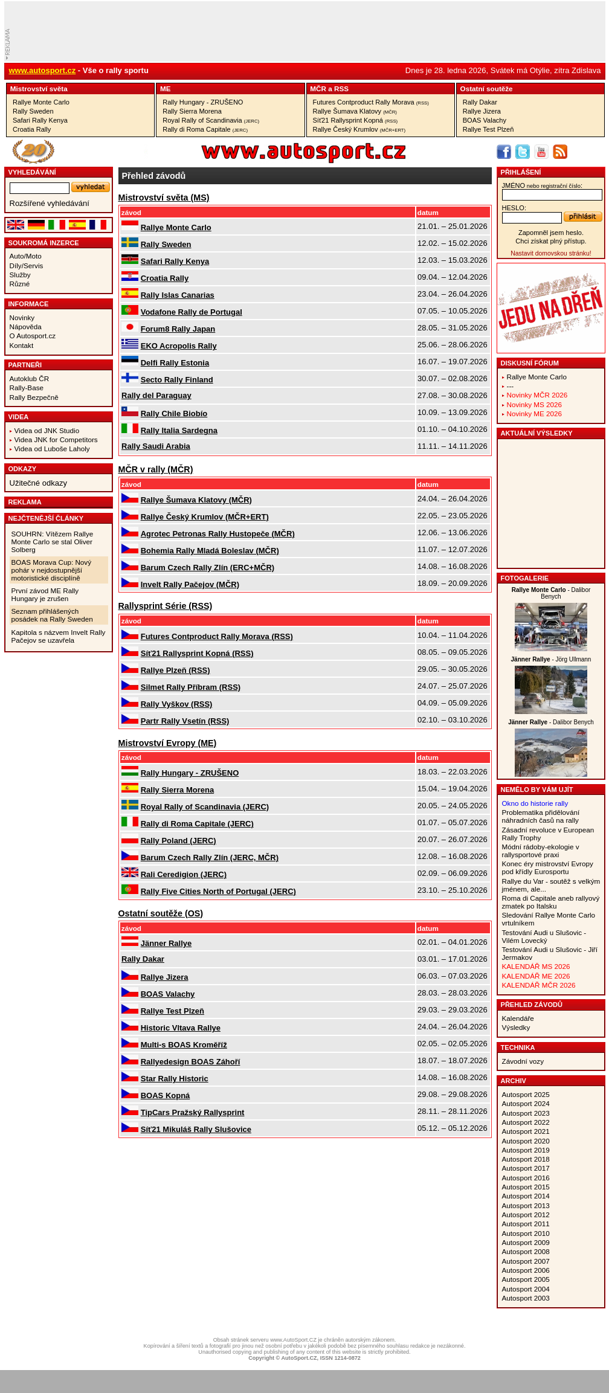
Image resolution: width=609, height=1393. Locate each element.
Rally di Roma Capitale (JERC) (197, 823)
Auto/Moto (26, 256)
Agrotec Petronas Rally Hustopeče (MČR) (218, 533)
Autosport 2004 (526, 1289)
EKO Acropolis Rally (179, 345)
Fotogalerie (525, 578)
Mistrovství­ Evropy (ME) (167, 743)
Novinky (22, 317)
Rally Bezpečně (34, 397)
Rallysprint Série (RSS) (165, 606)
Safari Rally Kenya (40, 120)
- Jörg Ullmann (551, 659)
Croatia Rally (32, 129)
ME (165, 88)
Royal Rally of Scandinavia (211, 120)
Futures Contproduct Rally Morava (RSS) (217, 636)
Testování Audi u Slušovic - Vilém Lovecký (544, 936)
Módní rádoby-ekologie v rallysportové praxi (540, 850)
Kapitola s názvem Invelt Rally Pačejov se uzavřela (58, 636)
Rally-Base (27, 387)
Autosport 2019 (526, 1150)
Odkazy (22, 468)
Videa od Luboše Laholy (52, 448)
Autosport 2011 (526, 1223)
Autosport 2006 (526, 1270)
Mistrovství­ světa (39, 88)
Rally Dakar (480, 102)
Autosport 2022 (526, 1122)
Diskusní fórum (530, 363)
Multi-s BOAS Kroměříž (184, 1044)
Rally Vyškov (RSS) (177, 704)
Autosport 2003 (526, 1298)
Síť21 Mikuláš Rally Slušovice (196, 1129)
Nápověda (26, 326)
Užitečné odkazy (38, 482)
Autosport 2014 (526, 1196)
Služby (20, 274)
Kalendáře (518, 1018)
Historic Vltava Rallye (181, 1027)
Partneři (25, 364)
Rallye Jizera (482, 111)
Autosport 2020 (526, 1141)
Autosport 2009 (526, 1242)
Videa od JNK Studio (47, 430)
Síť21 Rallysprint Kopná (355, 120)
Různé (20, 284)
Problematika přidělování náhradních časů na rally (541, 816)
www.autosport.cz (42, 70)
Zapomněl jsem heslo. (551, 232)
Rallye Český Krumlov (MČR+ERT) (205, 516)
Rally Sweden (33, 111)
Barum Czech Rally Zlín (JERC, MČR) (210, 857)
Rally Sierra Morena (192, 111)
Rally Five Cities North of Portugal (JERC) (218, 891)
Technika (518, 1047)
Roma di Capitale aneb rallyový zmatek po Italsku (551, 902)
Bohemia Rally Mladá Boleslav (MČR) (210, 550)
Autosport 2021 (526, 1131)
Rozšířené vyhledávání (49, 203)
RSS (341, 88)
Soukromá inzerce (43, 242)
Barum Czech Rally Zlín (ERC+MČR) (207, 567)
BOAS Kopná (165, 1095)
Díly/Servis (27, 265)
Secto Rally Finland (177, 379)
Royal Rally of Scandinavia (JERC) (205, 806)
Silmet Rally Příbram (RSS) (190, 687)
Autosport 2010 (526, 1233)
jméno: (542, 185)
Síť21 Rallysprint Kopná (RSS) (197, 653)
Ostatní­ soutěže (486, 88)
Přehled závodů (532, 1004)
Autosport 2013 (526, 1205)
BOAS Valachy (484, 120)
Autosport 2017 (526, 1168)
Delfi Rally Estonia (175, 362)
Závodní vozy (523, 1061)
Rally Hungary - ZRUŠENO (203, 102)
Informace (28, 303)
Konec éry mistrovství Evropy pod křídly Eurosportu (547, 867)
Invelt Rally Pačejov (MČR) (190, 584)
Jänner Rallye (166, 943)
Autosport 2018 (526, 1159)
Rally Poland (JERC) (178, 840)
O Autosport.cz (33, 335)
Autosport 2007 (526, 1261)
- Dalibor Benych (551, 593)
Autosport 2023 (526, 1113)
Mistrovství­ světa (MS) (164, 197)
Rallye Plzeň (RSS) (175, 670)
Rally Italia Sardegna (179, 430)
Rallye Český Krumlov (359, 129)
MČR (318, 88)
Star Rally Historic (174, 1078)
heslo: (514, 207)
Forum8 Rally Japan (178, 328)
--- (510, 386)
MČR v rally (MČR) (155, 469)
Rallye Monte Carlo (41, 102)
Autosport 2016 (526, 1178)
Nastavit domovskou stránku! (551, 253)
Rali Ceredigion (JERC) (184, 874)
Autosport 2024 (526, 1103)
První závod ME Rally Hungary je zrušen (45, 594)
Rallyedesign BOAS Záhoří (190, 1061)
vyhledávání (32, 172)
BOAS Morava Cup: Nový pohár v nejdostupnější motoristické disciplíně (51, 570)
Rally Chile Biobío (174, 413)
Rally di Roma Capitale (205, 129)
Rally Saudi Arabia (155, 446)
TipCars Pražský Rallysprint (193, 1112)
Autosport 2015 (526, 1187)
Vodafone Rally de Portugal (191, 312)
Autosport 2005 (526, 1279)
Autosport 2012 (526, 1214)
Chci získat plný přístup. (550, 241)
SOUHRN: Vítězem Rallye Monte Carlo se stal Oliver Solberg (52, 541)
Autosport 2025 (526, 1094)
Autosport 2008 (526, 1251)
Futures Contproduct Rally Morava (371, 102)
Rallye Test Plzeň (488, 129)
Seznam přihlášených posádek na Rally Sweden (52, 615)
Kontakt (22, 345)
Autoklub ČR (30, 378)
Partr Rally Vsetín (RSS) (185, 720)
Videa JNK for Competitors (56, 439)
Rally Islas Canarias (177, 295)
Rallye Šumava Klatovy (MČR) (196, 499)
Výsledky (516, 1027)
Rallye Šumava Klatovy (355, 111)
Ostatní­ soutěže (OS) (161, 913)
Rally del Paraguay (156, 395)
